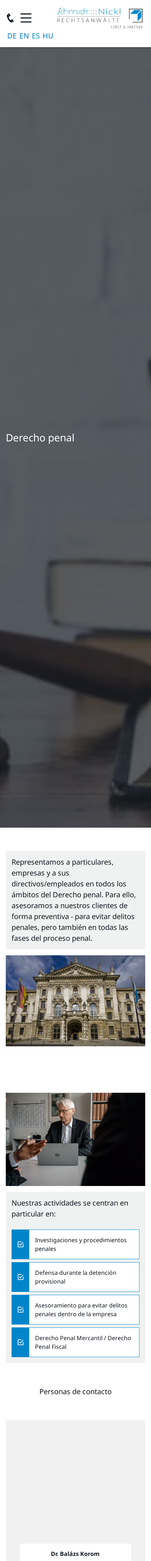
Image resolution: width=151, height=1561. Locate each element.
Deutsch (12, 35)
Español (36, 35)
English (24, 35)
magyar (48, 35)
